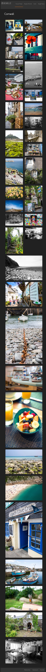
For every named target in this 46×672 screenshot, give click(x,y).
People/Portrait (28, 4)
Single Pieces (41, 4)
